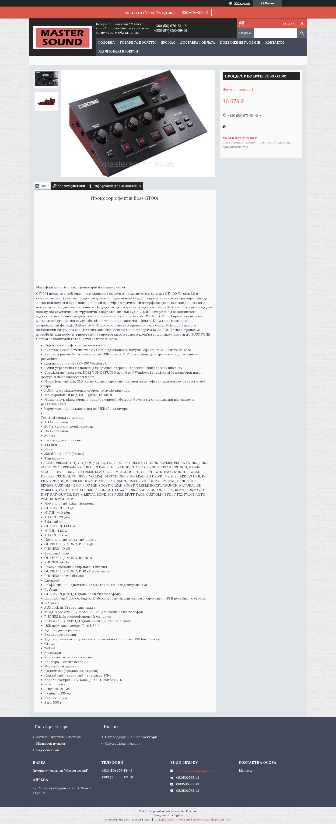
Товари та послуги (138, 43)
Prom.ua (191, 811)
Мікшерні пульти (50, 743)
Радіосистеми (47, 750)
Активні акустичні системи (58, 737)
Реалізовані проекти (118, 51)
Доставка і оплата (197, 43)
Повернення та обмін (240, 43)
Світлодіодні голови (123, 743)
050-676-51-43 (195, 12)
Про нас (168, 43)
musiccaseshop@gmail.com (196, 771)
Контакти (274, 43)
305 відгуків (242, 3)
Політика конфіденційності (212, 819)
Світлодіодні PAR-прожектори (131, 737)
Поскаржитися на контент (172, 819)
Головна (106, 43)
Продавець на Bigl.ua (168, 815)
